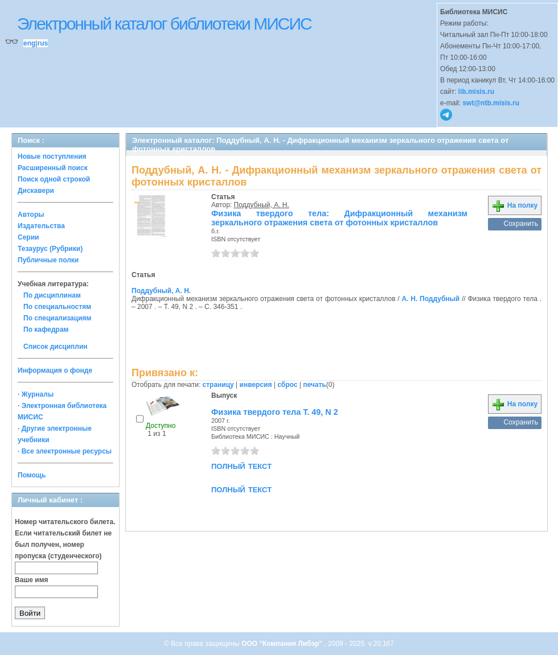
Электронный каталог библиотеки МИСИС (164, 23)
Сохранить (520, 224)
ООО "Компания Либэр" (282, 644)
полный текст (241, 465)
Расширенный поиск (53, 168)
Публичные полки (48, 260)
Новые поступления (52, 156)
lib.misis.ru (476, 92)
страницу (218, 385)
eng (29, 43)
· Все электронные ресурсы (65, 451)
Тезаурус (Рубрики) (50, 249)
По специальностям (57, 307)
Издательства (41, 226)
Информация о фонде (55, 370)
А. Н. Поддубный (430, 299)
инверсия (256, 385)
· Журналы (36, 394)
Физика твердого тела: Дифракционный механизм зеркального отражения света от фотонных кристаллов (339, 218)
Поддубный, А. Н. (261, 205)
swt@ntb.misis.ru (490, 103)
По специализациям (57, 318)
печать (314, 385)
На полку (514, 205)
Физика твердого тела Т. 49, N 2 (274, 412)
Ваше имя (31, 580)
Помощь (32, 475)
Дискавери (36, 191)
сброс (287, 385)
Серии (28, 237)
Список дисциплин (55, 347)
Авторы (31, 215)
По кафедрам (45, 329)
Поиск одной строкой (54, 179)
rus (42, 43)
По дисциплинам (52, 295)
